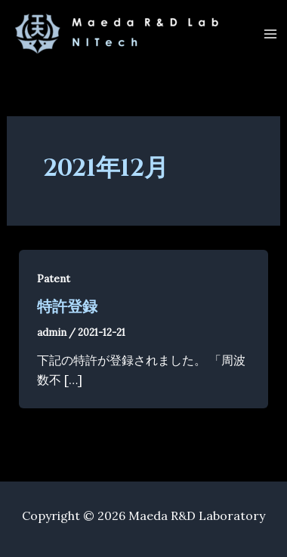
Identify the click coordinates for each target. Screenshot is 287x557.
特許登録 (67, 307)
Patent (53, 278)
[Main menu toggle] (270, 34)
